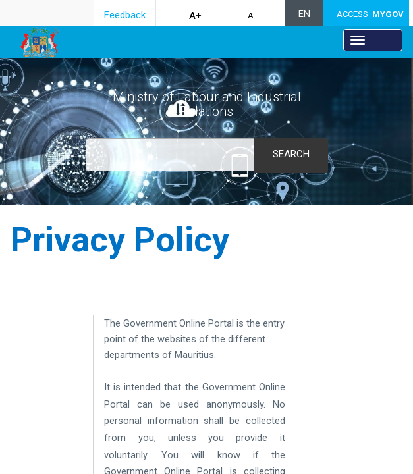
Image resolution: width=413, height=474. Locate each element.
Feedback (125, 15)
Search (291, 154)
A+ (195, 16)
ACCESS (370, 14)
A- (251, 15)
